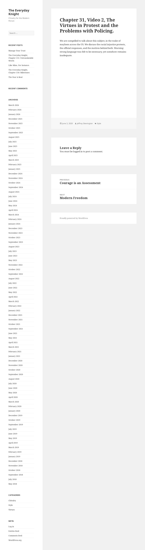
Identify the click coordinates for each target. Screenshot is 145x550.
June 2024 (12, 201)
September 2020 (15, 374)
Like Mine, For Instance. (19, 65)
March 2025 (13, 160)
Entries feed (13, 531)
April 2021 (13, 342)
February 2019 (14, 452)
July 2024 (12, 196)
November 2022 (15, 265)
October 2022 (14, 269)
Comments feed (15, 535)
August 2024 (13, 192)
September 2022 (15, 274)
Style (10, 505)
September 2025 (15, 132)
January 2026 (14, 114)
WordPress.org (15, 540)
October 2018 (14, 470)
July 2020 (12, 383)
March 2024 (13, 214)
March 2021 (13, 347)
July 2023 (12, 251)
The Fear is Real (15, 77)
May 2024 (12, 205)
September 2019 (15, 424)
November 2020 (15, 365)
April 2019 (13, 443)
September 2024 (15, 187)
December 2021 (15, 315)
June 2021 (12, 333)
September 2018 (15, 474)
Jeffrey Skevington (85, 123)
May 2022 (12, 292)
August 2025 (13, 137)
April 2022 (13, 297)
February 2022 (14, 306)
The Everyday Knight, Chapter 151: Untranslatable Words (20, 58)
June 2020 (12, 388)
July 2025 (12, 141)
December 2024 (15, 173)
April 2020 (13, 397)
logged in (78, 151)
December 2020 (15, 360)
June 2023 (12, 255)
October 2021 (14, 324)
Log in (11, 526)
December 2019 (15, 415)
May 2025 (12, 151)
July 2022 (12, 283)
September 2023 (15, 242)
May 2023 (12, 260)
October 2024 (14, 182)
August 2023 (13, 246)
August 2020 (13, 379)
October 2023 (14, 237)
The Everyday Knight (18, 12)
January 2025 (14, 169)
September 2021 (15, 328)
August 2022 (13, 278)
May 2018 (12, 484)
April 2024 (13, 210)
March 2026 (13, 105)
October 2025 (14, 128)
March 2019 (13, 447)
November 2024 (15, 178)
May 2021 (12, 338)
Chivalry (12, 500)
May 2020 (12, 392)
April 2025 (13, 155)
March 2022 (13, 301)
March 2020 (13, 401)
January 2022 (14, 310)
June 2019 (12, 433)
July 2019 (12, 429)
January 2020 (14, 411)
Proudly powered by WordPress (74, 218)
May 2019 (12, 438)
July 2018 (12, 479)
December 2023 (15, 228)
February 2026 (14, 109)
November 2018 (15, 465)
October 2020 (14, 370)
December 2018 (15, 461)
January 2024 (14, 224)
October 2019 (14, 420)
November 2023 (15, 233)
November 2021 (15, 319)
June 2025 (12, 146)
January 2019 (14, 456)
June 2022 (12, 287)
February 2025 (14, 164)
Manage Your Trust (16, 50)
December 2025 (15, 119)
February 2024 (14, 219)
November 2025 (15, 123)
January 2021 (14, 356)
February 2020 (14, 406)
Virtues (11, 509)
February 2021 (14, 351)
